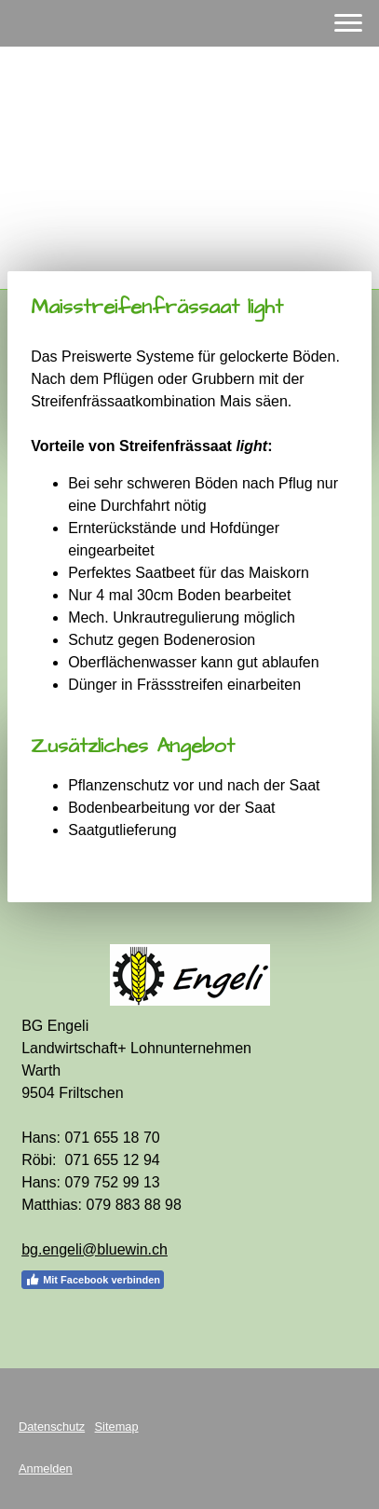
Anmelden (46, 1468)
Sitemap (117, 1427)
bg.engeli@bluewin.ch (94, 1249)
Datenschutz (52, 1427)
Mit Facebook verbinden (92, 1279)
